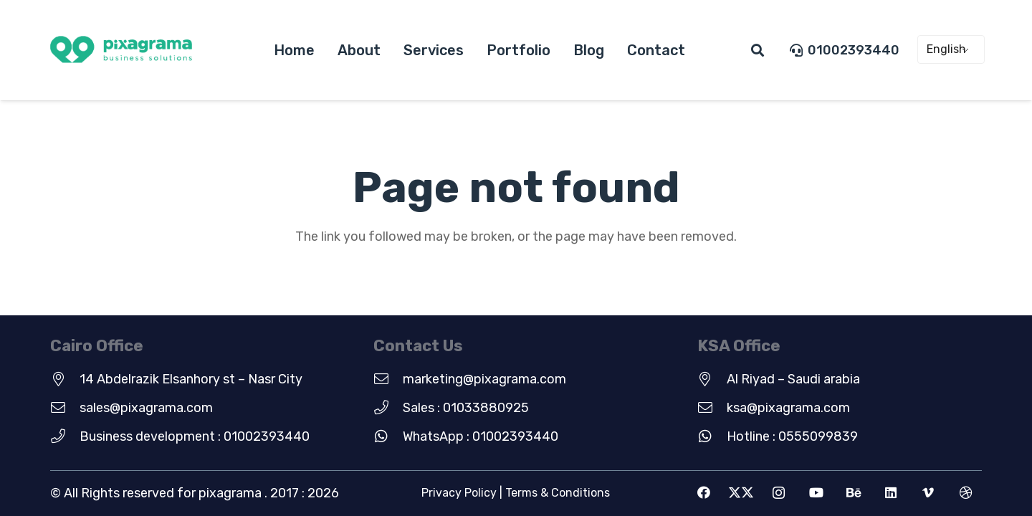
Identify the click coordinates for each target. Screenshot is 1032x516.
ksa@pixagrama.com (788, 408)
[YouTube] (816, 493)
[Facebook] (704, 493)
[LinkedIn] (891, 493)
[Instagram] (779, 493)
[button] (757, 50)
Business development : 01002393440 (195, 436)
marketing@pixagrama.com (484, 379)
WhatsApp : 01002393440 (480, 436)
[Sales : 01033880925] (388, 408)
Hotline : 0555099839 (792, 436)
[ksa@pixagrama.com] (712, 408)
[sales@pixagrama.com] (65, 408)
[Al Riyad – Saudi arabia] (712, 379)
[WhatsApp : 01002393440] (388, 436)
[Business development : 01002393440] (65, 436)
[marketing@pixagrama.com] (388, 379)
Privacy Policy (459, 493)
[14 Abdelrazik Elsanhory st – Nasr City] (65, 379)
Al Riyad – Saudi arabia (793, 379)
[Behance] (853, 493)
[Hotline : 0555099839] (712, 436)
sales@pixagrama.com (146, 408)
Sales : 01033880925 (466, 408)
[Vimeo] (928, 493)
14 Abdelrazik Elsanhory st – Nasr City (191, 379)
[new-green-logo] (121, 50)
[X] (741, 493)
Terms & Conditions (557, 493)
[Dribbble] (966, 493)
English (946, 49)
